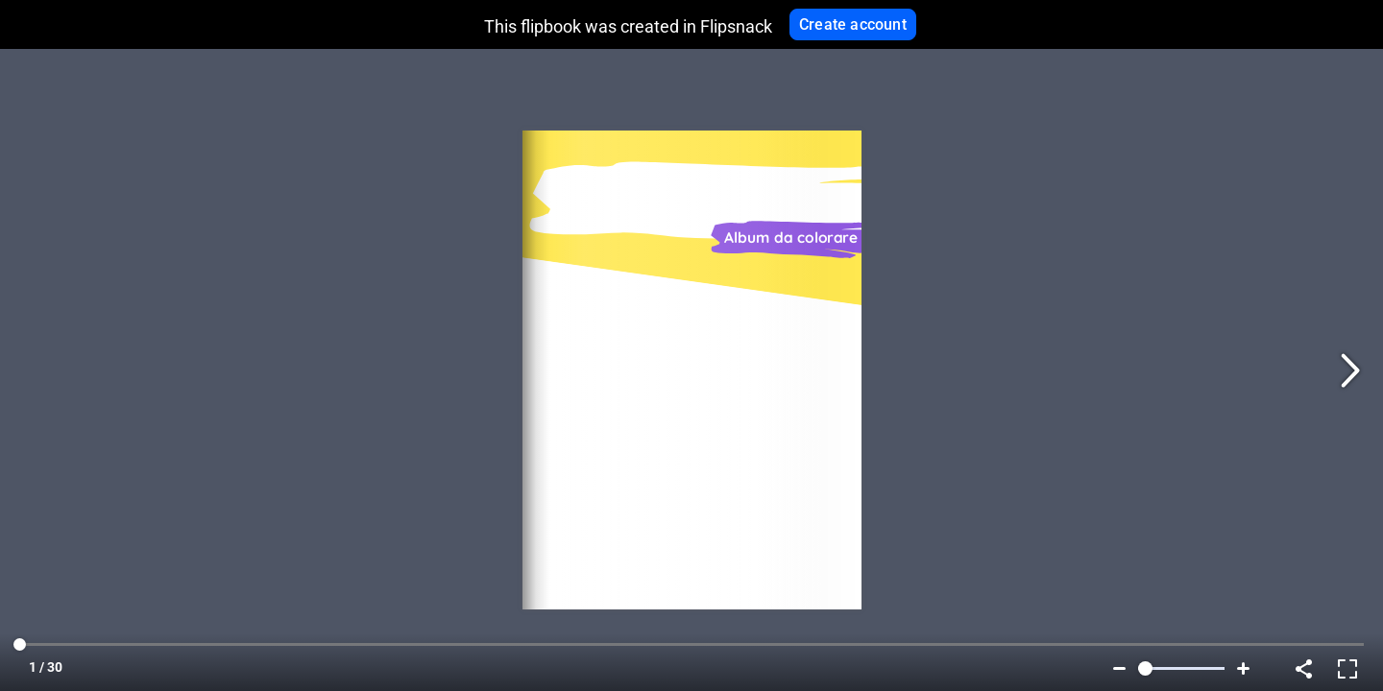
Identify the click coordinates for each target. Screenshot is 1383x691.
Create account (853, 24)
